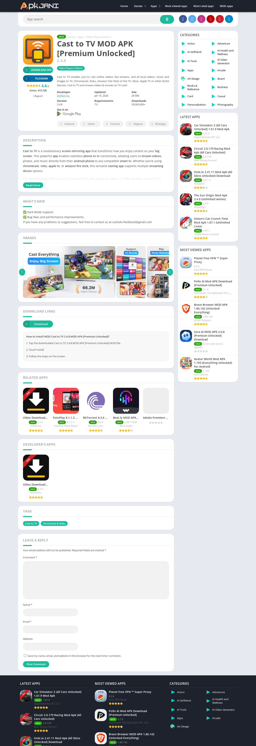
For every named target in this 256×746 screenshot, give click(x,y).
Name (27, 604)
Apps (154, 6)
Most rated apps (203, 6)
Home (124, 6)
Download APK (37, 70)
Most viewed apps (176, 6)
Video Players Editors (98, 37)
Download (35, 324)
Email (27, 621)
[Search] (98, 19)
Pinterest (112, 124)
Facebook (66, 124)
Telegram (135, 124)
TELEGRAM (35, 78)
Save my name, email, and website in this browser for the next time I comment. (74, 656)
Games (138, 6)
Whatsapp (158, 124)
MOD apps (226, 6)
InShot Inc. (63, 95)
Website (28, 639)
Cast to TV (31, 523)
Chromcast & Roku (54, 523)
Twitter (88, 124)
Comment (30, 557)
